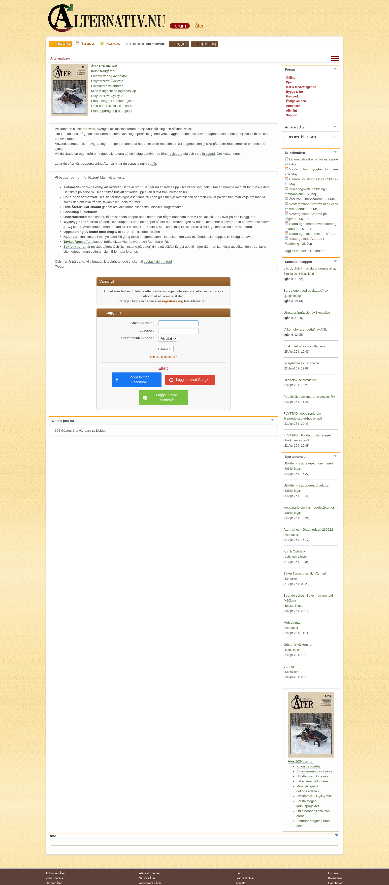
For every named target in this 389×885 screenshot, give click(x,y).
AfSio (323, 329)
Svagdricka (292, 363)
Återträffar (291, 535)
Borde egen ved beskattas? (304, 290)
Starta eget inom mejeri (306, 234)
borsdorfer (309, 380)
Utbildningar (293, 468)
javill (319, 418)
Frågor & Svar (244, 878)
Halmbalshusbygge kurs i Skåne (312, 179)
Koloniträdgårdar (103, 71)
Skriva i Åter (147, 878)
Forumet (333, 873)
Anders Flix (327, 396)
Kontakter (291, 578)
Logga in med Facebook (133, 379)
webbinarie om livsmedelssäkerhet (309, 507)
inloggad (208, 153)
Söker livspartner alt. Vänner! (305, 573)
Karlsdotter (312, 363)
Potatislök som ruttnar (300, 396)
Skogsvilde (323, 312)
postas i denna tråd (158, 261)
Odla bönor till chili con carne (112, 106)
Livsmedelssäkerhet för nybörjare (313, 159)
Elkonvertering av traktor (109, 76)
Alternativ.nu (86, 129)
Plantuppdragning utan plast (111, 111)
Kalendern (335, 878)
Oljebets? (290, 380)
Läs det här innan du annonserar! (308, 268)
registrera (175, 153)
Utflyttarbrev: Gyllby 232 (108, 96)
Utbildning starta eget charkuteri (307, 485)
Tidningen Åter (55, 873)
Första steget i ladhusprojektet (113, 101)
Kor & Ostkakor (295, 551)
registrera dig (172, 301)
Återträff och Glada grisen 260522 (308, 529)
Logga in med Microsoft (160, 397)
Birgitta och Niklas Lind (299, 273)
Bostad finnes (294, 606)
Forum (179, 26)
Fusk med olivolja (296, 346)
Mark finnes (292, 650)
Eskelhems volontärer (107, 86)
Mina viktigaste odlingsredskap (113, 91)
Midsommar (292, 622)
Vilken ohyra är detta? (300, 329)
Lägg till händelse (296, 251)
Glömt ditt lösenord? (163, 357)
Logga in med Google (189, 380)
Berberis (319, 346)
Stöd (238, 873)
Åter (199, 26)
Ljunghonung (292, 296)
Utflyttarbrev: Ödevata (107, 81)
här (153, 163)
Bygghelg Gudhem (324, 169)
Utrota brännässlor (298, 312)
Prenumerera (54, 878)
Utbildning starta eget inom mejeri (308, 463)
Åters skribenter (149, 873)
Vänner (289, 667)
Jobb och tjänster (296, 556)
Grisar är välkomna (298, 644)
